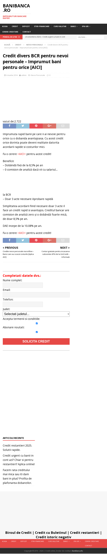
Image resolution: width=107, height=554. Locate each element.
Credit (15, 26)
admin (24, 75)
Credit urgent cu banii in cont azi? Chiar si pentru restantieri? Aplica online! (19, 460)
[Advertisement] (36, 97)
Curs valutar (60, 26)
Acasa (5, 26)
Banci (73, 26)
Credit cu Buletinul (51, 532)
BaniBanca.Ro (77, 551)
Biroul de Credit (18, 532)
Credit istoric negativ (53, 537)
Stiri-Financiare (41, 26)
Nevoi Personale (38, 75)
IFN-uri (85, 26)
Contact (27, 32)
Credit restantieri (84, 532)
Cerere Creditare (10, 32)
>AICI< (22, 154)
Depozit (26, 26)
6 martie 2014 (12, 75)
